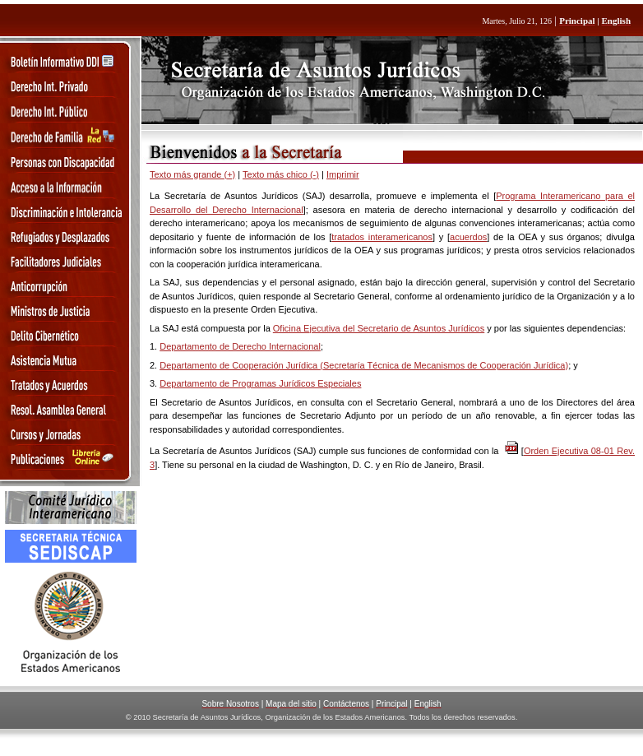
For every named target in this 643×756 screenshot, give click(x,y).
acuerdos (468, 237)
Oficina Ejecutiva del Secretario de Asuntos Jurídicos (378, 328)
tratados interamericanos (382, 237)
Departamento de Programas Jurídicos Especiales (260, 383)
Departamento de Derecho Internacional (240, 346)
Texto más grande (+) (192, 174)
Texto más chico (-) (281, 174)
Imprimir (342, 174)
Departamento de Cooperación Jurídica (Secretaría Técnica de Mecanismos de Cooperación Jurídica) (364, 365)
